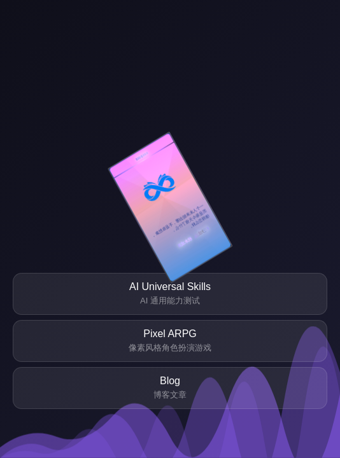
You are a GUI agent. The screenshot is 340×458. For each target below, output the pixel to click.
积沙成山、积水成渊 (194, 236)
